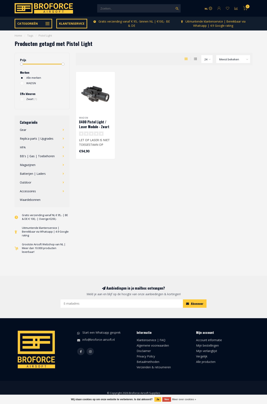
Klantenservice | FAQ (151, 340)
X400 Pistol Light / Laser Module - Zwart (94, 124)
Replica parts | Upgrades (36, 139)
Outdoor (25, 182)
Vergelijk (201, 356)
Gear (23, 130)
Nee (166, 399)
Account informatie (209, 340)
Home (18, 35)
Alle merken (33, 78)
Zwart (31, 99)
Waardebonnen (30, 200)
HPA (23, 147)
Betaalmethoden (148, 362)
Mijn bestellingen (207, 345)
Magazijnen (27, 165)
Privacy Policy (146, 356)
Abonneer (194, 303)
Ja (157, 399)
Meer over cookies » (184, 399)
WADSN (31, 83)
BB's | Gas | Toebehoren (37, 156)
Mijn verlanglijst (206, 351)
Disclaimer (144, 351)
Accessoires (28, 191)
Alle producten (205, 362)
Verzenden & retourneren (154, 367)
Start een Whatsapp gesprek (101, 332)
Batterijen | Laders (33, 174)
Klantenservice (71, 23)
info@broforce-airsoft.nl (98, 340)
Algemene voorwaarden (153, 345)
